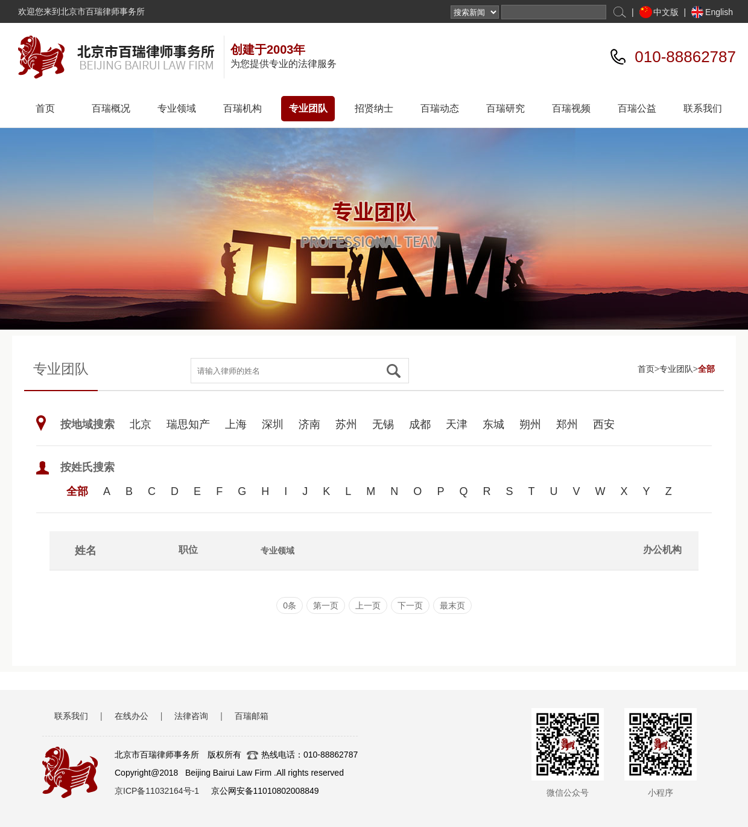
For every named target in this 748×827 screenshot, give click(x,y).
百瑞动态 (439, 108)
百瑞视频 (571, 108)
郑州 (567, 424)
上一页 (368, 605)
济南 (309, 424)
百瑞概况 (111, 108)
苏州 (346, 424)
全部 (706, 369)
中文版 (666, 12)
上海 (236, 424)
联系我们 (702, 108)
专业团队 (308, 108)
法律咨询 (191, 716)
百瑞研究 (505, 108)
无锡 (383, 424)
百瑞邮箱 (251, 716)
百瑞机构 (242, 108)
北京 (140, 424)
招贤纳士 (374, 108)
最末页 (452, 605)
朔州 (530, 424)
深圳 (273, 424)
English (719, 12)
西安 (604, 424)
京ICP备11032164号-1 (157, 791)
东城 (493, 424)
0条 (289, 605)
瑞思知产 (188, 424)
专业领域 (176, 108)
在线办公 (131, 716)
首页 (45, 108)
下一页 (410, 605)
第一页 (325, 605)
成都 (420, 424)
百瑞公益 (637, 108)
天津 (457, 424)
